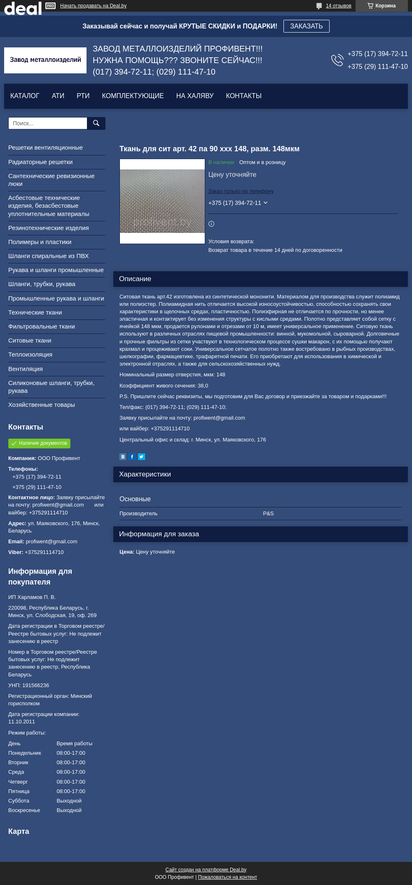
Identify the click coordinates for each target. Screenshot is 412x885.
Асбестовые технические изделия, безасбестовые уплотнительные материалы (48, 205)
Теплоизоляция (30, 354)
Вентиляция (25, 368)
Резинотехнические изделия (48, 227)
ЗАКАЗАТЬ (306, 26)
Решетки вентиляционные (45, 147)
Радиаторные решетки (40, 161)
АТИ (58, 95)
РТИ (83, 95)
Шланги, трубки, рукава (41, 283)
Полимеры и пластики (39, 241)
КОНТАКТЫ (243, 95)
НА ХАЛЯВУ (195, 95)
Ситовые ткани (29, 340)
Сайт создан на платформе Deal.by (206, 870)
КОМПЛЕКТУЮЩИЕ (133, 95)
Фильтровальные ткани (41, 326)
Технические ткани (35, 312)
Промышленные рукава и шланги (56, 298)
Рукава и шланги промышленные (56, 269)
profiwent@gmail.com (51, 541)
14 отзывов (338, 6)
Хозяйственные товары (41, 404)
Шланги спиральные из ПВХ (48, 255)
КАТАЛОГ (25, 95)
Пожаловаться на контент (227, 877)
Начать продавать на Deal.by (93, 6)
